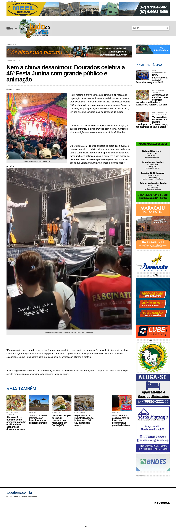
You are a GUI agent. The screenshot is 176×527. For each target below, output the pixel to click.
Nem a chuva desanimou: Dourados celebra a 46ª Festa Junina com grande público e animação (34, 28)
